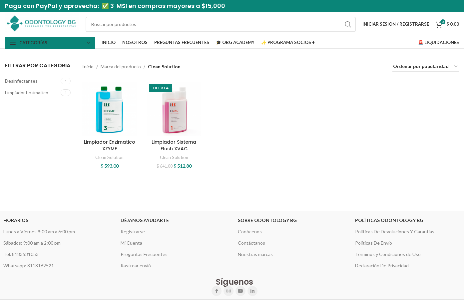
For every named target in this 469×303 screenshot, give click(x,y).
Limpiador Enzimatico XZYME (109, 145)
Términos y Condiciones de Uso (388, 254)
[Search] (221, 24)
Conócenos (250, 231)
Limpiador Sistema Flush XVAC (174, 145)
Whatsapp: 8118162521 (28, 265)
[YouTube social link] (240, 291)
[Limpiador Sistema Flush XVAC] (174, 109)
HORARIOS (15, 220)
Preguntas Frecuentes (144, 254)
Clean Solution (109, 157)
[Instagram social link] (229, 291)
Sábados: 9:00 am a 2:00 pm (32, 243)
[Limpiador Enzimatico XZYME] (109, 109)
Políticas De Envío (373, 243)
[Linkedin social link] (252, 291)
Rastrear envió (136, 265)
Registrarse (133, 231)
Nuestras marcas (255, 254)
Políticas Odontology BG (389, 220)
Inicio (88, 66)
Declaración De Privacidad (382, 265)
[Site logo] (42, 23)
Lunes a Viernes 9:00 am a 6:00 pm (39, 231)
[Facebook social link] (217, 291)
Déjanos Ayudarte (145, 220)
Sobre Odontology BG (267, 220)
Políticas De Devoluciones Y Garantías (394, 231)
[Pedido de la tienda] (425, 67)
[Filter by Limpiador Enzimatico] (32, 93)
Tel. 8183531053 (21, 254)
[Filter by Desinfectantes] (32, 81)
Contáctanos (251, 243)
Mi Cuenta (131, 243)
